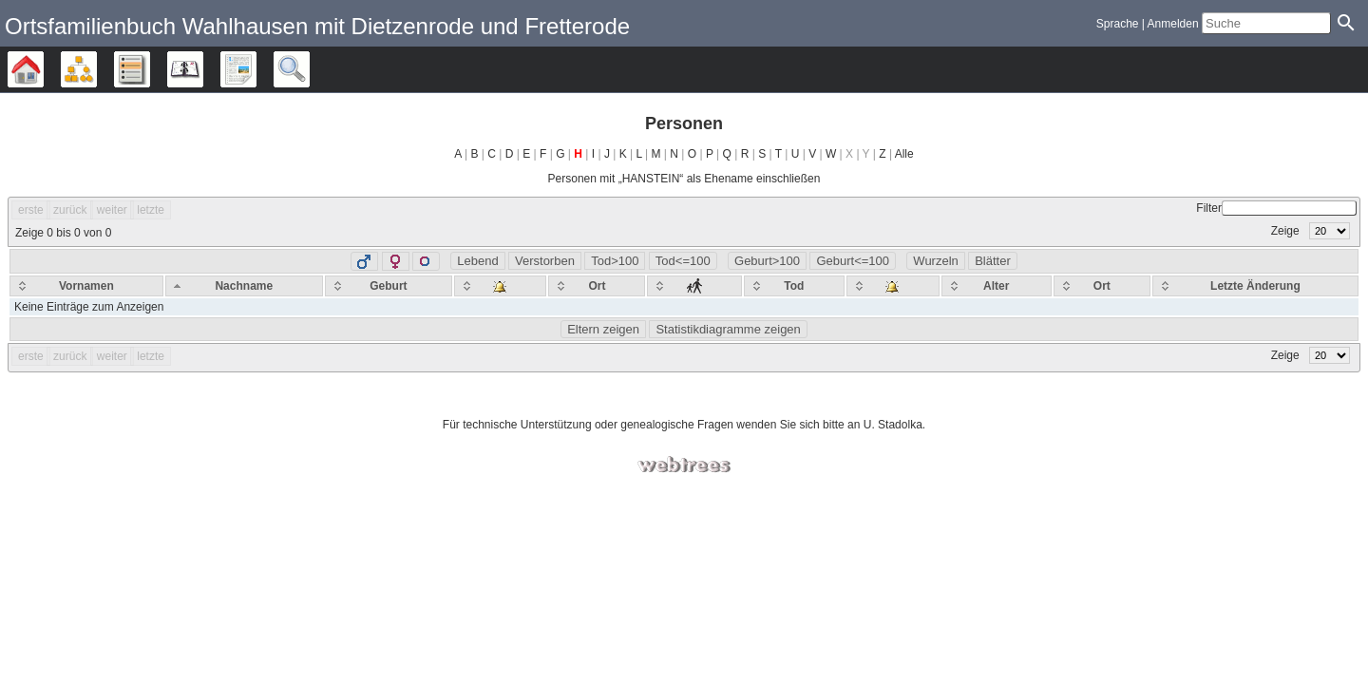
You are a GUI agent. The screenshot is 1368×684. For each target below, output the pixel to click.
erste (31, 210)
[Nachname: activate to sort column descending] (244, 286)
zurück (69, 210)
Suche (309, 69)
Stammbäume (43, 69)
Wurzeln (935, 261)
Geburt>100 (767, 261)
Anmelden (1173, 23)
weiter (112, 210)
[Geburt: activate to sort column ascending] (388, 286)
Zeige (1310, 231)
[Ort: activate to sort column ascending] (596, 286)
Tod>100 (614, 261)
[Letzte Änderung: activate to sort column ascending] (1255, 286)
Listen (149, 69)
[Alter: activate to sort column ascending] (996, 286)
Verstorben (545, 261)
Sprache (1117, 23)
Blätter (993, 261)
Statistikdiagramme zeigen (728, 329)
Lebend (477, 261)
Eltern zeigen (603, 329)
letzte (150, 210)
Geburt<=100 (852, 261)
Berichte (256, 69)
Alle (904, 154)
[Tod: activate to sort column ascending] (795, 286)
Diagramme (96, 69)
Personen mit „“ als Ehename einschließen (684, 178)
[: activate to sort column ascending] (500, 286)
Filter (1276, 208)
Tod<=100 (683, 261)
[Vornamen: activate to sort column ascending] (86, 286)
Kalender (202, 69)
